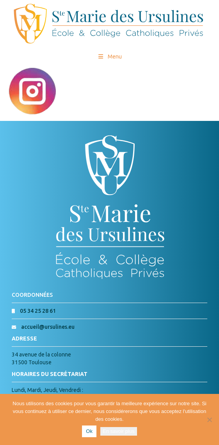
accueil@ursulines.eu (48, 327)
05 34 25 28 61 (38, 311)
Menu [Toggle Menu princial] (109, 56)
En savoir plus (119, 431)
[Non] (209, 420)
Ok (89, 431)
